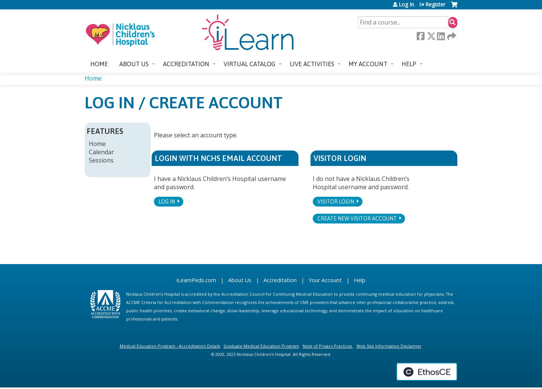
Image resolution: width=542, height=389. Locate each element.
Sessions (101, 160)
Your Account (325, 280)
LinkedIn (441, 36)
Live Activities (312, 64)
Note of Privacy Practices (327, 346)
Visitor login (335, 202)
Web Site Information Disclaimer (389, 346)
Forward (451, 36)
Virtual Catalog (250, 64)
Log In (406, 4)
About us (134, 64)
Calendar (101, 152)
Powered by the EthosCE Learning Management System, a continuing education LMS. (426, 372)
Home (99, 64)
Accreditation (186, 64)
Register (435, 4)
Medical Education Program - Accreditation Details (170, 346)
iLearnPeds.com (196, 280)
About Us (239, 280)
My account (368, 64)
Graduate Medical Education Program (261, 346)
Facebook (420, 36)
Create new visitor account (357, 219)
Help (409, 64)
